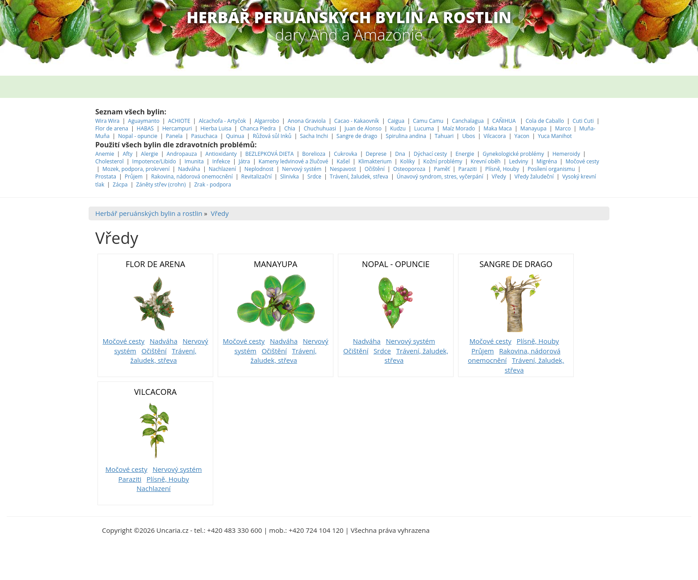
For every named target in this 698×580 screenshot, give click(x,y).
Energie (464, 154)
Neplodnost (258, 169)
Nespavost (343, 169)
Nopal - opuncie (137, 136)
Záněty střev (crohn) (161, 184)
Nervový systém (301, 169)
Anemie (104, 154)
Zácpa (121, 184)
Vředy (499, 176)
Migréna (546, 161)
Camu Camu (429, 121)
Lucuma (424, 128)
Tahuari (445, 136)
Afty (128, 154)
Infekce (221, 161)
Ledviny (518, 161)
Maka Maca (497, 128)
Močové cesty (582, 161)
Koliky (408, 161)
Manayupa (533, 128)
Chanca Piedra (258, 128)
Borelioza (313, 154)
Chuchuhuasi (320, 128)
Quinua (235, 136)
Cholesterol (109, 161)
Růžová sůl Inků (272, 136)
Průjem (133, 176)
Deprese (375, 154)
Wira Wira (108, 121)
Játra (244, 161)
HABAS (145, 128)
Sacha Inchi (314, 136)
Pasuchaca (205, 136)
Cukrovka (345, 154)
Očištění (375, 169)
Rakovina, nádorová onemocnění (191, 176)
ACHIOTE (179, 121)
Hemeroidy (566, 154)
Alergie (149, 154)
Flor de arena (112, 128)
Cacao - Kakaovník (356, 121)
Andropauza (181, 154)
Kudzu (398, 128)
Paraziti (468, 169)
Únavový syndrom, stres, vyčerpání (441, 176)
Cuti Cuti (583, 121)
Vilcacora (495, 136)
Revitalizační (256, 176)
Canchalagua (468, 121)
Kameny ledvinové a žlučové (293, 161)
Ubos (468, 136)
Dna (400, 154)
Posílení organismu (552, 169)
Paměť (442, 169)
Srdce (314, 176)
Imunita (193, 161)
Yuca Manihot (555, 136)
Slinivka (289, 176)
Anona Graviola (307, 121)
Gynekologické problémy (513, 154)
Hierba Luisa (216, 128)
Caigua (396, 121)
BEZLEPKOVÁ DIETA (269, 154)
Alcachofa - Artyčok (222, 121)
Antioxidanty (220, 154)
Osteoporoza (409, 169)
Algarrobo (268, 121)
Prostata (105, 176)
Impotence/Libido (154, 161)
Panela (175, 136)
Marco (563, 128)
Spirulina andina (406, 136)
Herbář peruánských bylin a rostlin (148, 213)
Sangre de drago (357, 136)
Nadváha (189, 169)
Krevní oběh (485, 161)
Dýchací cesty (431, 154)
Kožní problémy (442, 161)
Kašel (343, 161)
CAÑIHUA (504, 121)
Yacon (522, 136)
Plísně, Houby (502, 169)
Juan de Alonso (364, 128)
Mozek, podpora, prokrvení (136, 169)
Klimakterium (375, 161)
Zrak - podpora (212, 184)
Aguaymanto (144, 121)
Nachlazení (222, 169)
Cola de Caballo (545, 121)
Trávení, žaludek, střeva (359, 176)
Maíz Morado (458, 128)
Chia (289, 128)
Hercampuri (177, 128)
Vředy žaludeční (534, 176)
